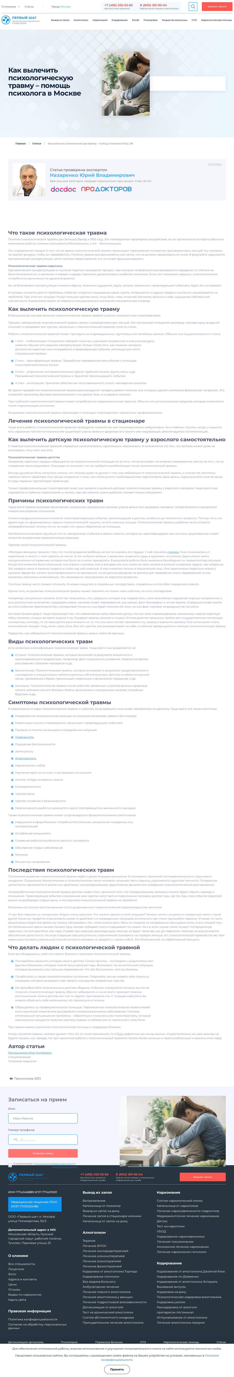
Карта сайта (17, 1300)
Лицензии (16, 1269)
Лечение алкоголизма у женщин (108, 1297)
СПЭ (194, 20)
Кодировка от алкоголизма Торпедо (110, 1271)
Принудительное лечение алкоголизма (113, 1322)
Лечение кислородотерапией (105, 1251)
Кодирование (120, 20)
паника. (173, 563)
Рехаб (135, 20)
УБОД (161, 1231)
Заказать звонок (217, 6)
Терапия (89, 1240)
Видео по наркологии (24, 1294)
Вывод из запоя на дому (101, 1211)
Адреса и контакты (22, 1279)
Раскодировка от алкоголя (177, 1307)
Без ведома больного (99, 1281)
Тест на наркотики (171, 1226)
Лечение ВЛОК (94, 1246)
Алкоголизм (81, 20)
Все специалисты (21, 1264)
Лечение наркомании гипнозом (181, 1252)
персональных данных (65, 1189)
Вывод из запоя (60, 20)
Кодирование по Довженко (178, 1276)
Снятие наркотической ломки (180, 1200)
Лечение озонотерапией (102, 1261)
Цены (12, 1284)
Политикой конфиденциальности (54, 1186)
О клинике (8, 6)
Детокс (162, 1221)
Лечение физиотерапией (102, 1266)
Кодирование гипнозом (101, 1276)
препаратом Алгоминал (175, 1312)
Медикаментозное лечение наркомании (188, 1216)
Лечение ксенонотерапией (104, 1256)
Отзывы (14, 1289)
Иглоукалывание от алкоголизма (182, 1317)
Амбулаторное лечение (101, 1287)
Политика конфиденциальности (32, 1319)
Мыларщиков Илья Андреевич (30, 1064)
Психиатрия (150, 20)
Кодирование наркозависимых (181, 1236)
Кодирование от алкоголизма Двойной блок (191, 1271)
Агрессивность (25, 769)
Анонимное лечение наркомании (183, 1247)
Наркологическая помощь (216, 20)
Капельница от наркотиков (177, 1206)
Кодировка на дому (171, 1292)
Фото (12, 1274)
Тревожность (24, 748)
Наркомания (100, 20)
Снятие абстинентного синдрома (108, 1317)
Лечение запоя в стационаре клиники (112, 1216)
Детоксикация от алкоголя (103, 1307)
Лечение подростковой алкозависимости (115, 1302)
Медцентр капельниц (174, 20)
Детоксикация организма (25, 1342)
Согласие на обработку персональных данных (37, 1326)
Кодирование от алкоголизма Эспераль (187, 1281)
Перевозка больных (109, 1342)
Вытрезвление (94, 1200)
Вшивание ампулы (171, 1287)
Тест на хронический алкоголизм (108, 1312)
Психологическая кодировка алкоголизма (189, 1297)
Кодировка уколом (171, 1302)
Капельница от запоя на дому (105, 1221)
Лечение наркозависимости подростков (188, 1211)
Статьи (29, 6)
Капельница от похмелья (102, 1206)
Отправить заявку (43, 1175)
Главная (21, 143)
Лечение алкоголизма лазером (181, 1322)
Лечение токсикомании (175, 1241)
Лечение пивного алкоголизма (107, 1292)
